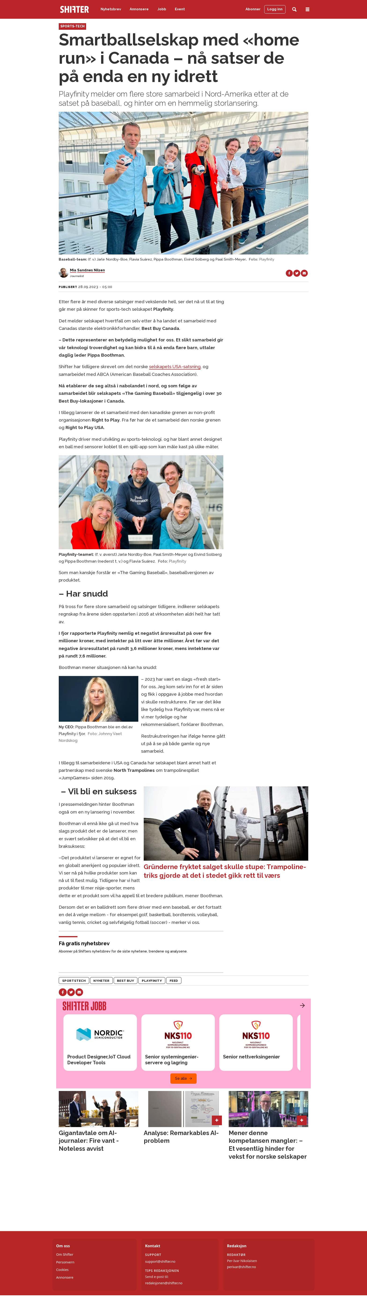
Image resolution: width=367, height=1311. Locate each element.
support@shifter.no (160, 1261)
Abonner (253, 9)
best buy (125, 980)
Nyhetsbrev (111, 9)
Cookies (62, 1269)
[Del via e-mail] (304, 273)
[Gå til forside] (74, 9)
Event (180, 9)
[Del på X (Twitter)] (296, 273)
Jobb (162, 9)
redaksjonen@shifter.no (163, 1283)
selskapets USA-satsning (175, 366)
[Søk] (294, 9)
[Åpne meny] (307, 9)
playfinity (152, 980)
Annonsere (139, 9)
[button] (301, 1005)
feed (174, 980)
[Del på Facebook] (289, 273)
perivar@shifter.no (241, 1267)
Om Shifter (64, 1254)
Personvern (65, 1262)
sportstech (74, 980)
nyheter (101, 980)
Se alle (181, 1078)
